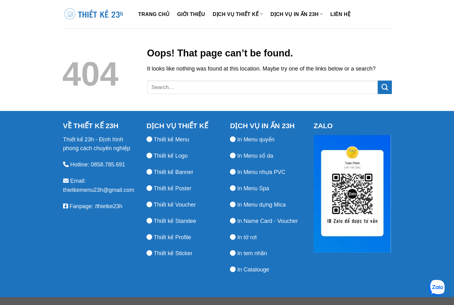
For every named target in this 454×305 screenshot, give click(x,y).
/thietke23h (107, 206)
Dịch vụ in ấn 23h (296, 14)
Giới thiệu (191, 14)
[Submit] (385, 87)
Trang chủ (154, 14)
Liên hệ (340, 14)
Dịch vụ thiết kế (238, 14)
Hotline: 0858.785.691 (97, 164)
